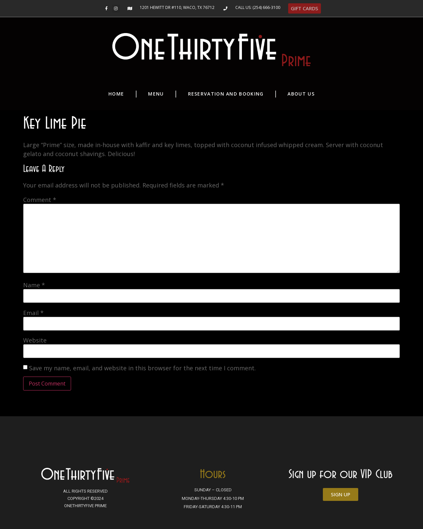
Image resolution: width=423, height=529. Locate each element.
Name (34, 285)
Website (35, 340)
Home (116, 94)
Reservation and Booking (226, 94)
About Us (301, 94)
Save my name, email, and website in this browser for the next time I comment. (142, 368)
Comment (39, 200)
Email (33, 313)
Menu (156, 94)
